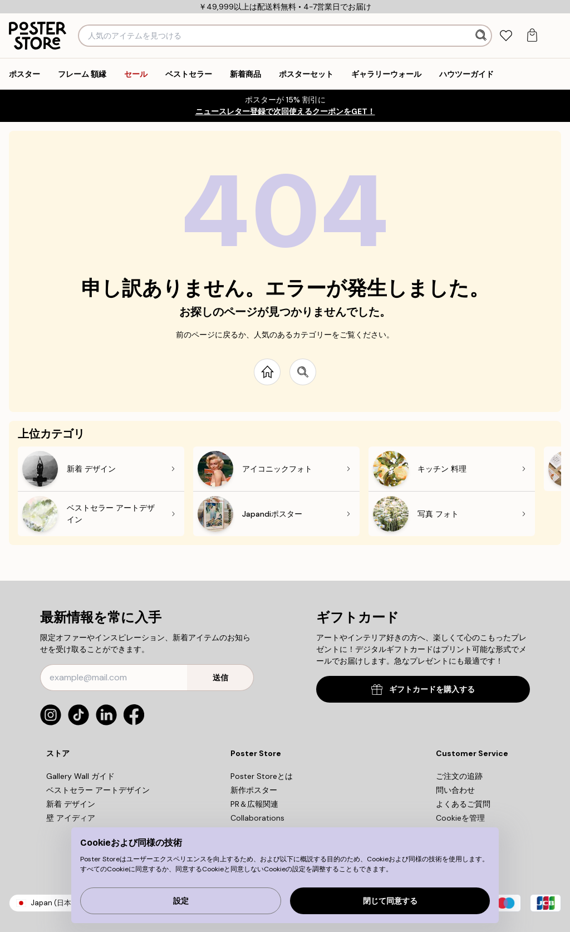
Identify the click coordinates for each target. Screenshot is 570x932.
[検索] (482, 35)
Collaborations (257, 818)
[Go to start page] (267, 372)
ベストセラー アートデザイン (98, 790)
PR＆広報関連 (254, 804)
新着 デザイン (70, 804)
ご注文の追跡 (459, 776)
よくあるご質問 (463, 804)
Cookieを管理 (460, 818)
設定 (181, 901)
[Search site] (302, 372)
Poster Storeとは (261, 776)
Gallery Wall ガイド (80, 776)
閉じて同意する (390, 901)
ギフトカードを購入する (423, 689)
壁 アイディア (70, 818)
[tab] (506, 36)
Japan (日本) (52, 903)
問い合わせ (455, 790)
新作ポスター (253, 790)
